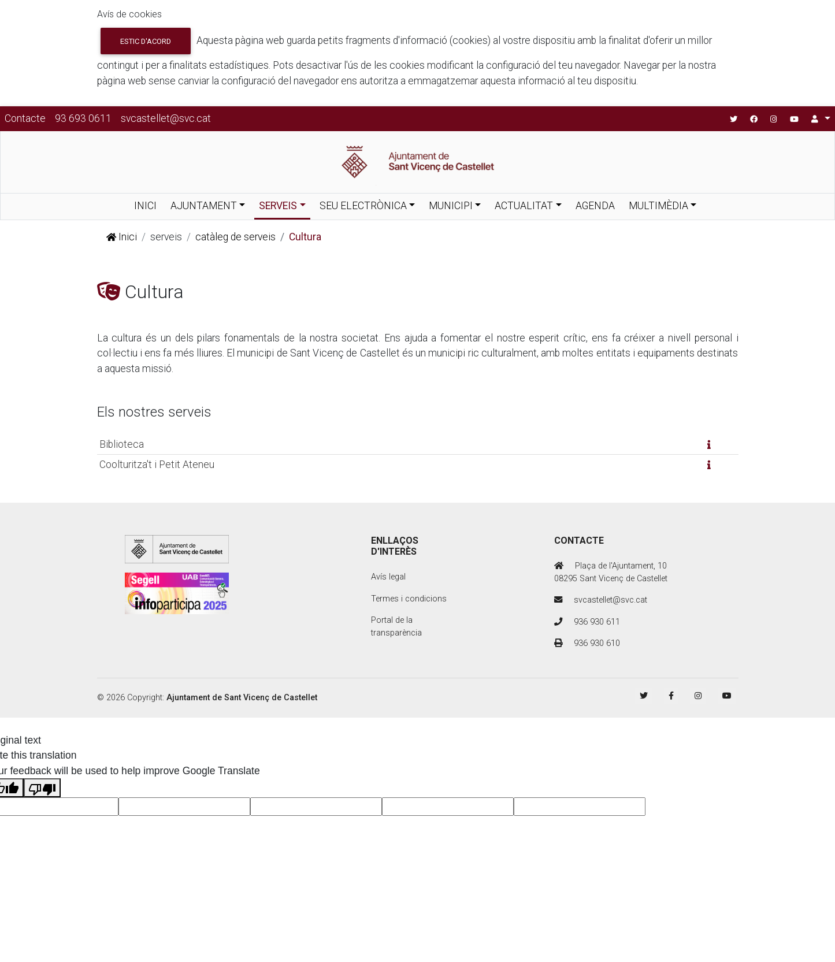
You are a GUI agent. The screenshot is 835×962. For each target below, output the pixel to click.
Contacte (25, 118)
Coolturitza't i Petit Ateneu (156, 464)
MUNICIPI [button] (451, 205)
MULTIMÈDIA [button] (658, 205)
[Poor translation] (42, 787)
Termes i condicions (409, 599)
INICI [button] (145, 205)
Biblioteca (121, 444)
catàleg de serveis (235, 237)
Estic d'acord (145, 41)
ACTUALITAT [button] (524, 205)
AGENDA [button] (595, 205)
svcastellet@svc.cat (166, 118)
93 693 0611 (83, 118)
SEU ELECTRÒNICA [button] (363, 205)
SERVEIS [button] (278, 205)
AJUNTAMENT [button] (203, 205)
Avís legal (388, 577)
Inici (121, 237)
